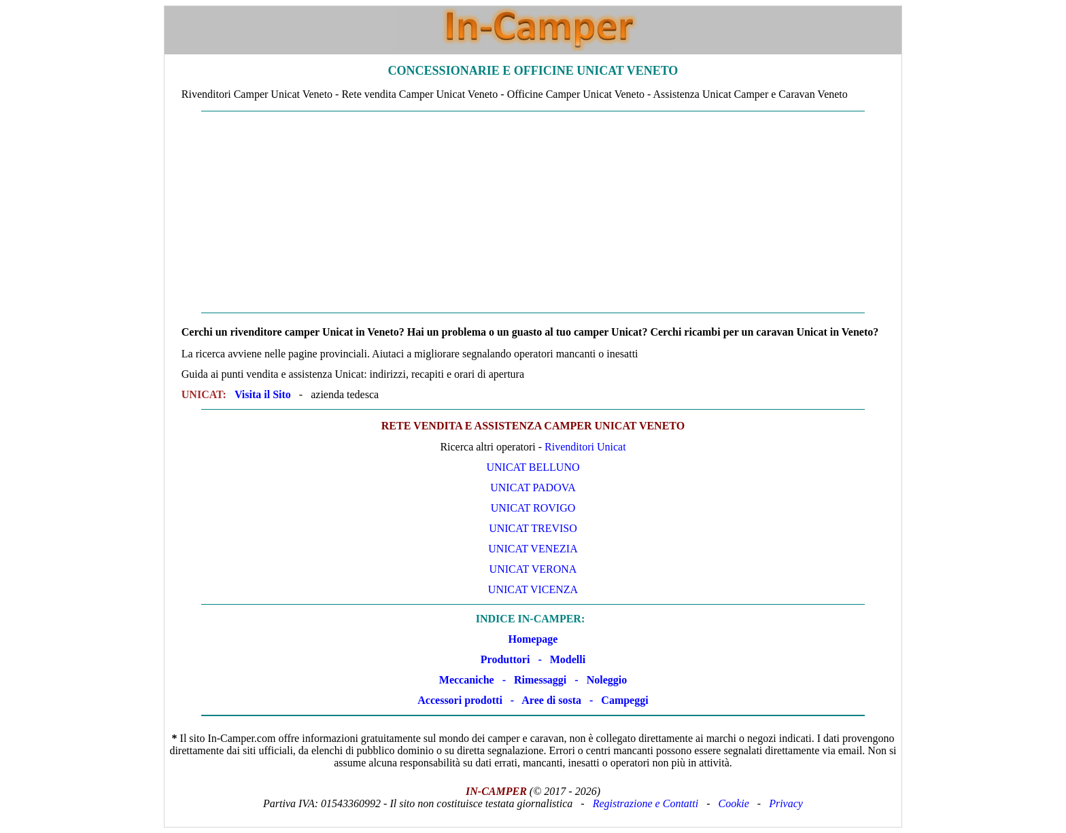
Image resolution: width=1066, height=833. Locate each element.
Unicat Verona (533, 569)
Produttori (505, 659)
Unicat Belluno (532, 467)
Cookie (734, 803)
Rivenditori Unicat (585, 447)
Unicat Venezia (532, 548)
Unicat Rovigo (533, 508)
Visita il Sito (263, 394)
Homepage (533, 639)
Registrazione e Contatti (646, 803)
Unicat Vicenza (533, 589)
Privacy (786, 803)
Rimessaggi (540, 680)
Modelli (567, 659)
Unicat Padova (533, 487)
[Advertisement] (533, 212)
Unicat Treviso (533, 528)
